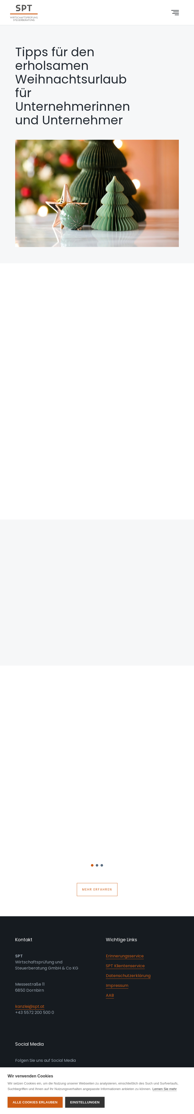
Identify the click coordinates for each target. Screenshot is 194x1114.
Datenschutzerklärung (128, 976)
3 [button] (102, 866)
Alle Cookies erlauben (35, 1102)
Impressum (117, 985)
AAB (110, 995)
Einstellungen (85, 1102)
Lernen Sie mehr (165, 1089)
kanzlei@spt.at (29, 1006)
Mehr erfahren (97, 889)
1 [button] (92, 866)
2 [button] (97, 866)
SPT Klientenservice (125, 966)
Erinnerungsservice (125, 956)
